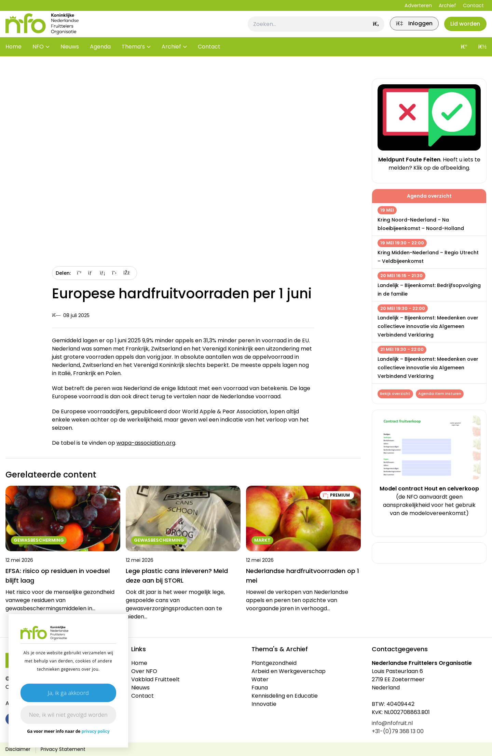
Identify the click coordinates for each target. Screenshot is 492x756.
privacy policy (96, 731)
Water (260, 679)
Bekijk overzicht (396, 394)
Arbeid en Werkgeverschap (288, 671)
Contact (473, 5)
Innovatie (263, 704)
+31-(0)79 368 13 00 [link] (398, 731)
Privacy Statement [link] (63, 749)
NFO (38, 58)
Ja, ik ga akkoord (68, 693)
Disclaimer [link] (17, 749)
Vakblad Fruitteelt (155, 679)
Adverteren (418, 5)
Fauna (259, 687)
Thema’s (133, 58)
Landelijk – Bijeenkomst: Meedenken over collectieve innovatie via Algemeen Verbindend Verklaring (428, 326)
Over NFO (144, 671)
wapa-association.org (146, 443)
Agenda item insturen (442, 394)
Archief (447, 5)
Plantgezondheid (274, 663)
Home (13, 58)
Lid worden (463, 29)
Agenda (100, 58)
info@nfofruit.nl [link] (392, 723)
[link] (406, 29)
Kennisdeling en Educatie (284, 696)
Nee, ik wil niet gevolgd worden (68, 714)
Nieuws (69, 58)
